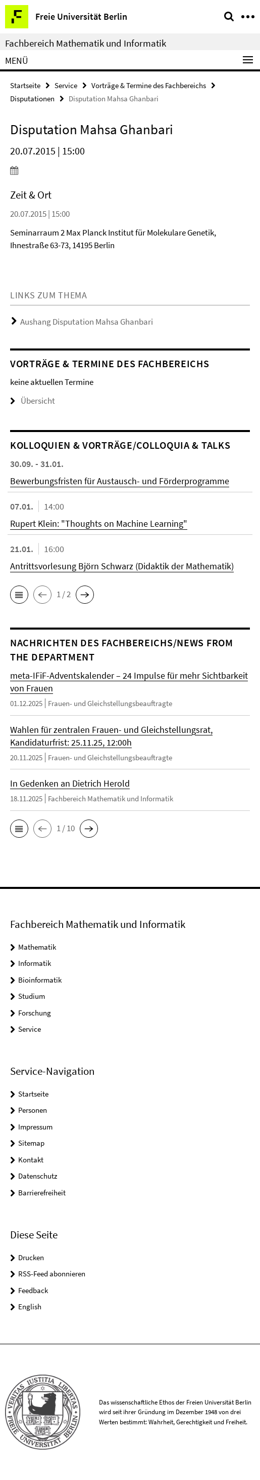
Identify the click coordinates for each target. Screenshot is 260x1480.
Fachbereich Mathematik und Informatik (85, 43)
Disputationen (32, 98)
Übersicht (32, 400)
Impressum (35, 1127)
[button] (19, 595)
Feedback (33, 1290)
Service (66, 85)
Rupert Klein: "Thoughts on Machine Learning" (98, 523)
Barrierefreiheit (42, 1192)
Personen (32, 1110)
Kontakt (30, 1159)
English (29, 1306)
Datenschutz (37, 1176)
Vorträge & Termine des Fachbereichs (148, 85)
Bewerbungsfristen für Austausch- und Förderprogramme (119, 481)
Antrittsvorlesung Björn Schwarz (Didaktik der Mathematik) (122, 566)
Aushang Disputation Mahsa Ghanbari (86, 321)
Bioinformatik (40, 980)
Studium (31, 996)
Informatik (34, 963)
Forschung (34, 1013)
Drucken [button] (31, 1257)
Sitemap (31, 1143)
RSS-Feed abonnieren (51, 1273)
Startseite (25, 85)
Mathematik (37, 947)
